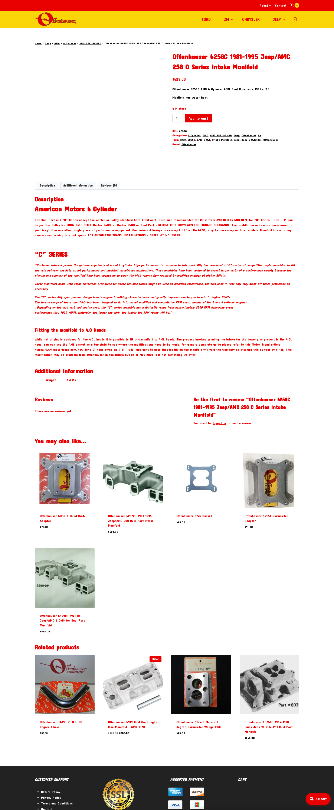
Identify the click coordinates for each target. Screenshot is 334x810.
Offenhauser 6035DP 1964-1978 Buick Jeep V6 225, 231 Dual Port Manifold (268, 698)
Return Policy (50, 763)
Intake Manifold (222, 139)
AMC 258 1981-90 (221, 135)
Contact (280, 5)
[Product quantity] (178, 118)
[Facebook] (272, 802)
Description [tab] (47, 156)
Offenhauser (249, 135)
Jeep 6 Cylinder (251, 139)
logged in (219, 394)
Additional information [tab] (78, 156)
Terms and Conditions (57, 774)
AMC (205, 135)
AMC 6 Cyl (203, 139)
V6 (259, 135)
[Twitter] (283, 802)
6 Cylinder (194, 135)
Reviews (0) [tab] (109, 156)
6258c (191, 139)
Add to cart (198, 118)
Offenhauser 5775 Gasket (194, 487)
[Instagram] (294, 802)
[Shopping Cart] (294, 5)
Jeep (237, 135)
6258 (183, 139)
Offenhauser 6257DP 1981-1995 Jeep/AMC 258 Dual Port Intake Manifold (131, 491)
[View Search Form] (295, 19)
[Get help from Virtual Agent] (316, 799)
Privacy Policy (51, 769)
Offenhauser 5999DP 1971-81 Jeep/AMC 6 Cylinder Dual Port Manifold (62, 591)
